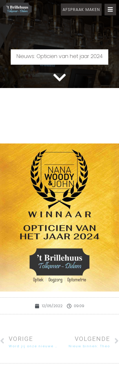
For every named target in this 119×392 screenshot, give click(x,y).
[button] (81, 9)
